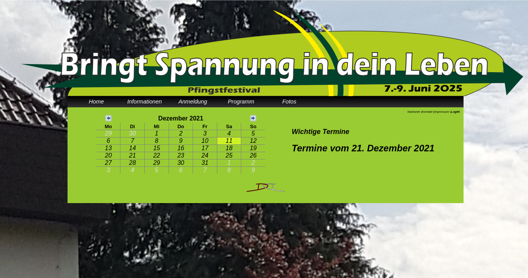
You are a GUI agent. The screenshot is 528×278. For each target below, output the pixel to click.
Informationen (144, 101)
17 (204, 148)
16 (180, 148)
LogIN (455, 112)
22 (156, 155)
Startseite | (414, 112)
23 (180, 155)
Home (96, 101)
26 (253, 155)
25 (229, 155)
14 (132, 148)
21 (132, 155)
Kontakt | (428, 112)
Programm (241, 101)
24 (204, 155)
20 (108, 155)
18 (229, 148)
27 (108, 162)
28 (132, 162)
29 (108, 133)
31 (204, 162)
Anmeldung (192, 101)
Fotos (289, 101)
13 (108, 148)
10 (204, 140)
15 (156, 148)
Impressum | (442, 112)
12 (253, 140)
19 (253, 148)
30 (132, 133)
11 (229, 140)
